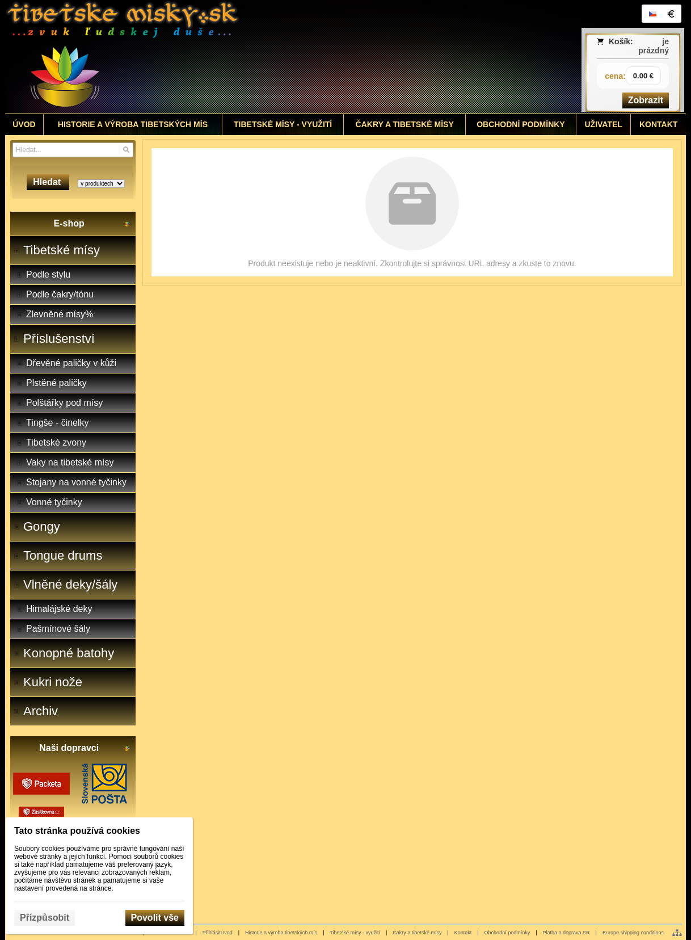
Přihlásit (212, 932)
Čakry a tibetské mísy (417, 932)
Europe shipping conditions (633, 932)
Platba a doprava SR (566, 932)
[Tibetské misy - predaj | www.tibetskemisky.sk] (261, 57)
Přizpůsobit (44, 917)
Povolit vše (155, 917)
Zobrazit (645, 100)
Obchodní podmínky (507, 932)
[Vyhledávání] (72, 149)
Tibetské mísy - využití (355, 932)
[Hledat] (126, 149)
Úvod (227, 932)
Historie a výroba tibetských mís (281, 932)
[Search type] (101, 183)
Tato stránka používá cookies (77, 831)
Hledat (48, 182)
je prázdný (653, 46)
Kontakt (463, 932)
